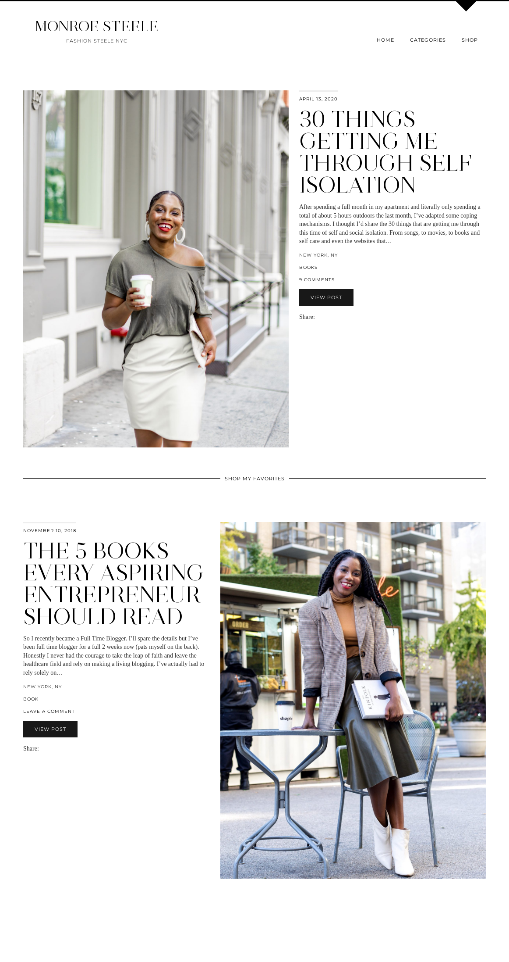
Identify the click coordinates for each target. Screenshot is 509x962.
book (31, 699)
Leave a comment (49, 711)
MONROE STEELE (97, 26)
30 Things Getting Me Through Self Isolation (385, 152)
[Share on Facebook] (323, 317)
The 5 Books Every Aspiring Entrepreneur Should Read (113, 583)
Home (385, 40)
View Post (326, 297)
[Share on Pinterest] (331, 317)
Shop (470, 40)
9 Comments (317, 280)
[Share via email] (318, 317)
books (308, 267)
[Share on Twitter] (327, 317)
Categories (428, 40)
